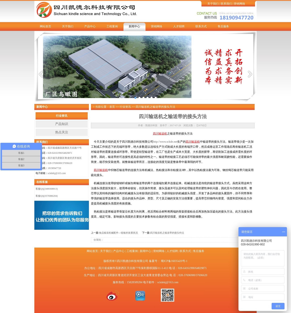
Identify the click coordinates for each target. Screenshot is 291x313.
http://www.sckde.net (165, 141)
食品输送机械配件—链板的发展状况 (118, 232)
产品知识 (61, 124)
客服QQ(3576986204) (47, 195)
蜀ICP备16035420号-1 (174, 261)
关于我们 (213, 3)
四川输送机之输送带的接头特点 (167, 232)
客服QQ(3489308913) (47, 188)
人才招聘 (179, 26)
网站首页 (45, 26)
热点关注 (61, 132)
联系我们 (226, 3)
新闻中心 (134, 26)
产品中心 (90, 26)
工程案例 (112, 26)
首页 (112, 106)
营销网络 (239, 3)
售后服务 (223, 26)
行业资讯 (61, 115)
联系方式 (201, 26)
